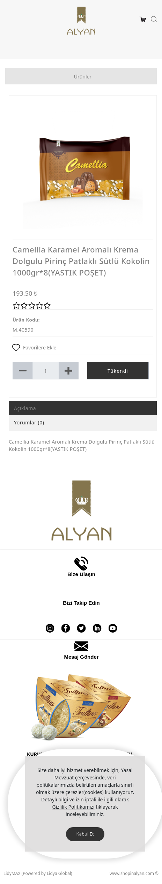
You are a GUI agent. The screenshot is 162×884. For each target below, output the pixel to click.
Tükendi (118, 371)
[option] (83, 169)
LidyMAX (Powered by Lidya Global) (37, 873)
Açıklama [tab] (25, 408)
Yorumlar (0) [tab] (29, 422)
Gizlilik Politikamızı (73, 806)
